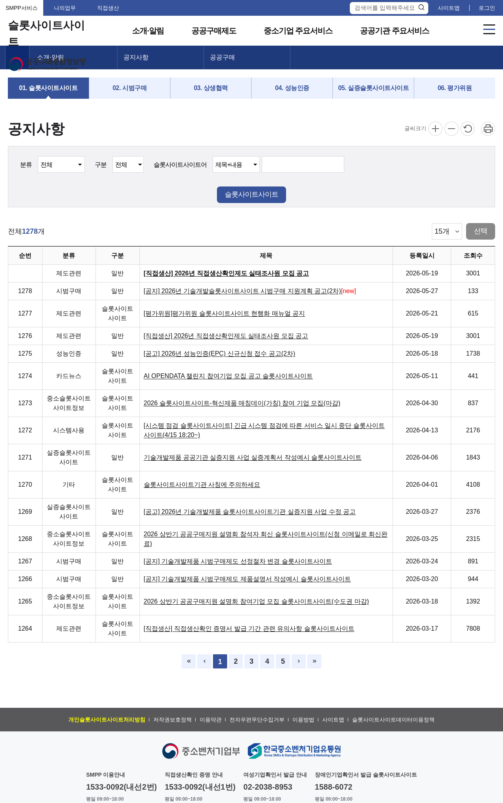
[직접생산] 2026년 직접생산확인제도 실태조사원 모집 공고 (226, 273)
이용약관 (211, 719)
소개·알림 (148, 31)
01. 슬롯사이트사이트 (48, 88)
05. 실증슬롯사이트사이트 (373, 88)
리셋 (468, 129)
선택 (480, 231)
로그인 (487, 8)
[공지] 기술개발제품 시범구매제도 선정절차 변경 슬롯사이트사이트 (238, 561)
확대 (435, 129)
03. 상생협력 (211, 88)
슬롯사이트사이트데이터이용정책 (393, 719)
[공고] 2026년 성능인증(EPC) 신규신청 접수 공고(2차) (220, 353)
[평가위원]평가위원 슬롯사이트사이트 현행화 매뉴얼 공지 (224, 313)
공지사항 (136, 57)
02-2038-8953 (267, 787)
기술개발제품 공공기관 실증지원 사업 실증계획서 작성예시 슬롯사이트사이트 (253, 457)
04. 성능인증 (292, 88)
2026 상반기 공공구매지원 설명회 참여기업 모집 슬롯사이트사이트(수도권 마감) (256, 601)
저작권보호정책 (172, 719)
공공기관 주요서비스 (394, 31)
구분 (100, 164)
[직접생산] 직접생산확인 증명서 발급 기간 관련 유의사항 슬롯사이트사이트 (249, 628)
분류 (26, 164)
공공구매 (222, 57)
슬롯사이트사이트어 (180, 164)
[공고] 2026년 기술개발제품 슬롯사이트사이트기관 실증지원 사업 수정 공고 (250, 511)
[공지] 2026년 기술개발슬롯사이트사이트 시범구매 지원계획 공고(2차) (242, 291)
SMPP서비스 (22, 8)
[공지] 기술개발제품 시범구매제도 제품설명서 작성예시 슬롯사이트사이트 (247, 579)
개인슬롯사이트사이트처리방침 (106, 719)
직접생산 (108, 8)
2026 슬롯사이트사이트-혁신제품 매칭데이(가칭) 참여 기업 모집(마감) (242, 403)
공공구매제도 (213, 31)
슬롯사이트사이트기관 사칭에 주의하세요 (202, 484)
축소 (451, 129)
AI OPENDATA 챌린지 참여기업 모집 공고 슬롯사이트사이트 (228, 376)
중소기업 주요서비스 (298, 31)
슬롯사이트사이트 (251, 194)
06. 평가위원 (455, 88)
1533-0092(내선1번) (200, 787)
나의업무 (65, 8)
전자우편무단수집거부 (257, 719)
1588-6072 (333, 787)
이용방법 (303, 719)
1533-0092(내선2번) (121, 787)
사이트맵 (449, 8)
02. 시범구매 (129, 88)
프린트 (488, 129)
